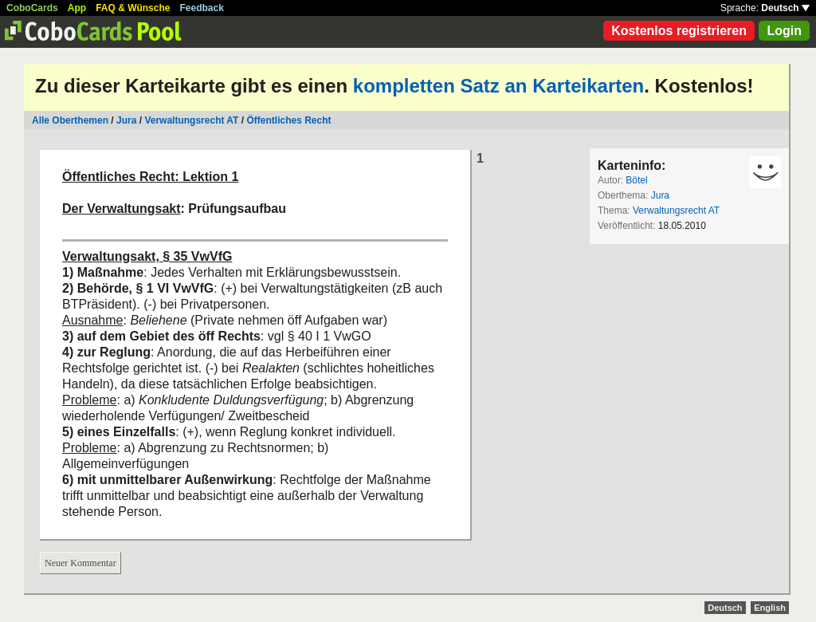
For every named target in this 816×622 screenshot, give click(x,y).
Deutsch (785, 8)
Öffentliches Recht (288, 120)
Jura (126, 120)
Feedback (202, 8)
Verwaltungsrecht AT (191, 120)
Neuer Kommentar (80, 563)
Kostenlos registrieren (679, 30)
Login (784, 30)
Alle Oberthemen (70, 120)
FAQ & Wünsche (133, 8)
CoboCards (32, 8)
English (770, 607)
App (77, 8)
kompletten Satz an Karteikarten (498, 85)
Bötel (636, 180)
